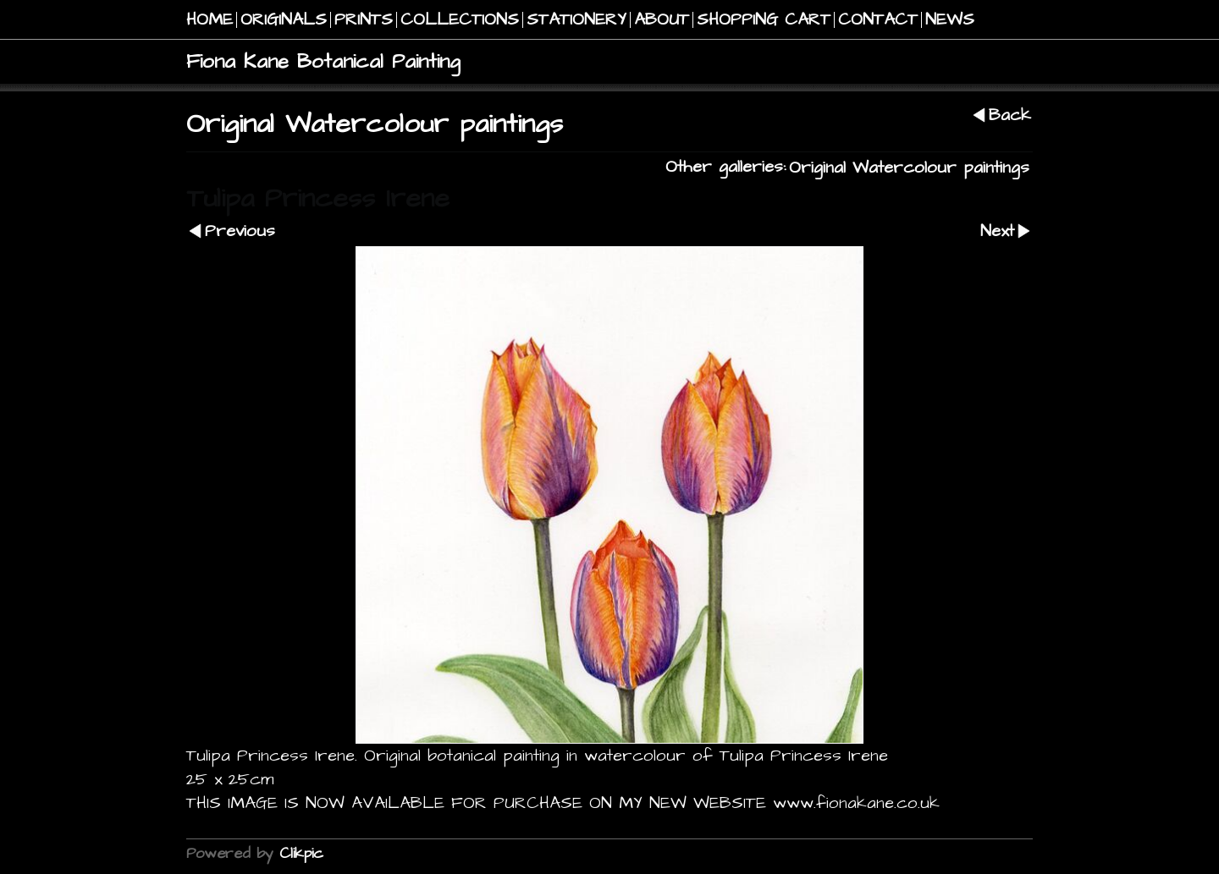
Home (209, 20)
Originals (283, 20)
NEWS (949, 20)
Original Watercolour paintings (909, 168)
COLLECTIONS (459, 20)
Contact (878, 20)
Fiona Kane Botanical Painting (323, 61)
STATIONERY (576, 20)
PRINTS (363, 20)
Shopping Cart (763, 20)
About (661, 20)
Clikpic (301, 853)
